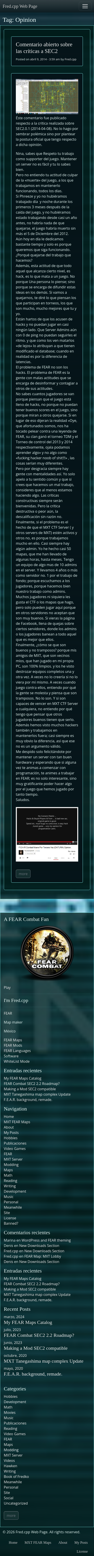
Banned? (11, 1223)
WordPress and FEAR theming (46, 1240)
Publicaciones (15, 1143)
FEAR (8, 1013)
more (23, 873)
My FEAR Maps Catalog (22, 1078)
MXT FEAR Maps (17, 1121)
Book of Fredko (16, 1476)
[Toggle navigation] (85, 6)
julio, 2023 (12, 1329)
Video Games (15, 1148)
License (10, 1218)
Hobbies (11, 1137)
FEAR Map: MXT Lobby (42, 1256)
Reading (10, 1180)
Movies (10, 1412)
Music (9, 1196)
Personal (11, 1202)
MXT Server (13, 1159)
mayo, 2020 (13, 1368)
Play (7, 987)
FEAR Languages (17, 1050)
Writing (10, 1186)
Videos (9, 1460)
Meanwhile (13, 1207)
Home (9, 1116)
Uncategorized (16, 1503)
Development (15, 1191)
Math (8, 1175)
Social (8, 1497)
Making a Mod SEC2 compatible (30, 1089)
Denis (8, 1261)
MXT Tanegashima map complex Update (37, 1094)
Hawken (10, 1465)
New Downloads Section (39, 1245)
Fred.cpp (70, 59)
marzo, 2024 (14, 1316)
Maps (8, 1170)
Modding (11, 1164)
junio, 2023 (13, 1342)
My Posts (11, 1132)
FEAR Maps (13, 1040)
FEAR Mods (13, 1045)
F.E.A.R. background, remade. (28, 1099)
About (9, 1127)
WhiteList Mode (17, 1061)
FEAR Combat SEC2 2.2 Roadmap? (32, 1083)
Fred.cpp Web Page (20, 6)
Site (7, 1212)
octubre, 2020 (15, 1355)
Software (11, 1056)
